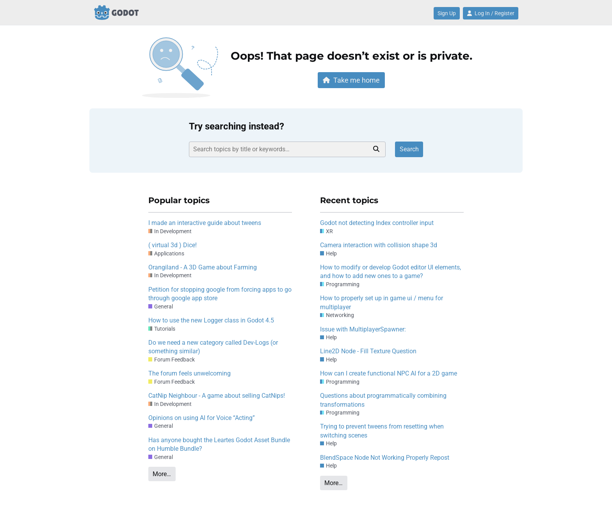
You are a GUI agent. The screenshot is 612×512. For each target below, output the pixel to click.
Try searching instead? (236, 126)
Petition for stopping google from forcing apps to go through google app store (220, 294)
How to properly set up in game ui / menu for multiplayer (381, 302)
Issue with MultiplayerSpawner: (363, 329)
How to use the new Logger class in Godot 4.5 (211, 320)
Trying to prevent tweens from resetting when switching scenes (382, 431)
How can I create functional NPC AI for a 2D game (388, 373)
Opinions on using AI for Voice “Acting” (201, 418)
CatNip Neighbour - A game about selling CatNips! (216, 395)
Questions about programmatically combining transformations (383, 400)
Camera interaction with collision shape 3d (378, 245)
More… (162, 474)
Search (409, 149)
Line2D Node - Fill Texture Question (368, 351)
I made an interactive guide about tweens (204, 223)
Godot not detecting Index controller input (377, 223)
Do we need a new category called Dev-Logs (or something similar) (213, 347)
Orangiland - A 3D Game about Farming (202, 267)
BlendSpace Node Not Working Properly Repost (384, 457)
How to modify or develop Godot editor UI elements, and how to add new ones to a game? (390, 272)
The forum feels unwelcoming (189, 373)
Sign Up (447, 13)
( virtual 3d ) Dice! (172, 245)
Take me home (351, 80)
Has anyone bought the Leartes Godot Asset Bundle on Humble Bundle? (219, 444)
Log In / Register (490, 13)
